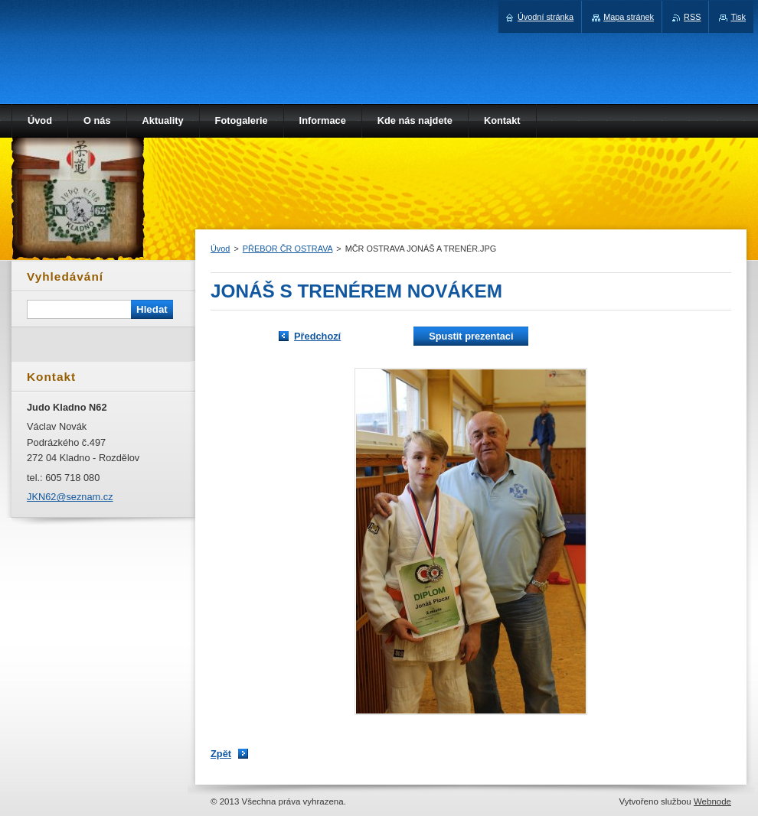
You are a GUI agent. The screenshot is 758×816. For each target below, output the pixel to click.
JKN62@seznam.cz (70, 496)
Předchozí (317, 336)
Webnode (712, 801)
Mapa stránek (628, 16)
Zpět (221, 753)
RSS (692, 16)
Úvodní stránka (545, 16)
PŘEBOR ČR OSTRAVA (287, 248)
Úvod (220, 248)
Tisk (738, 16)
